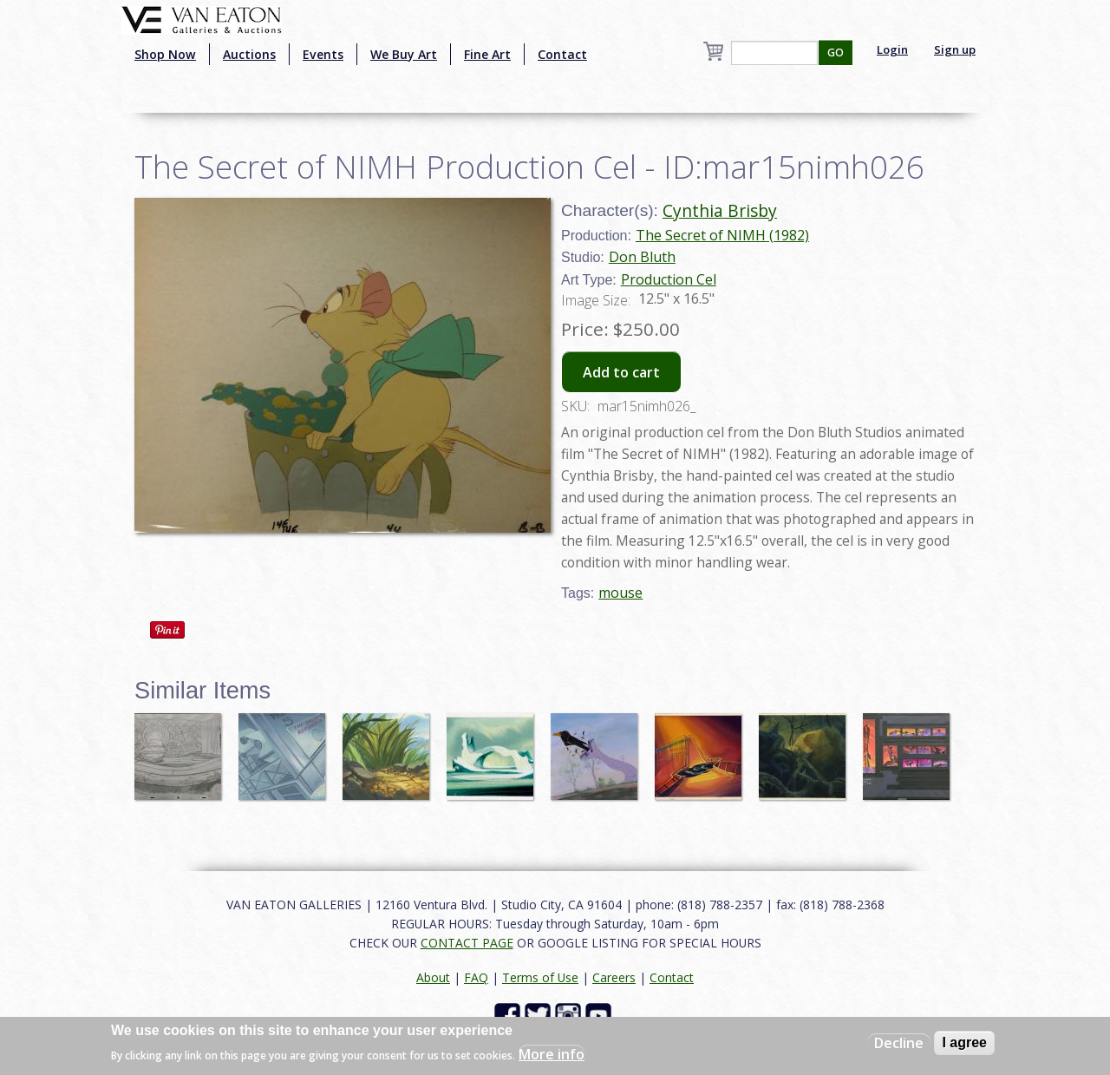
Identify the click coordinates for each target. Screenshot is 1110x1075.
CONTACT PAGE (467, 942)
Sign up (955, 49)
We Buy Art (403, 54)
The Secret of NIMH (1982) (722, 235)
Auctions (249, 54)
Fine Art (487, 54)
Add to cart (621, 372)
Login (892, 49)
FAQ (476, 977)
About (433, 977)
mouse (620, 592)
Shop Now (165, 54)
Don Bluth (642, 256)
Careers (614, 977)
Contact (562, 54)
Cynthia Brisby (720, 210)
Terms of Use (540, 977)
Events (323, 54)
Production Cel (668, 279)
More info (551, 1054)
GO (835, 52)
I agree (964, 1042)
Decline (899, 1042)
